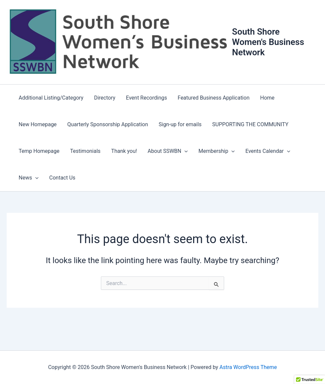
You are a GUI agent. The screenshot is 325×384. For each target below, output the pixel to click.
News (29, 178)
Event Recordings (146, 98)
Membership (216, 151)
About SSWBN (168, 151)
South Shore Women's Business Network (268, 42)
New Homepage (38, 124)
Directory (104, 98)
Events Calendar (267, 151)
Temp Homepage (39, 151)
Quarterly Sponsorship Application (107, 124)
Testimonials (85, 151)
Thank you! (124, 151)
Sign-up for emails (180, 124)
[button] (184, 151)
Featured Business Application (213, 98)
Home (267, 98)
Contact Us (62, 178)
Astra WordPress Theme (248, 367)
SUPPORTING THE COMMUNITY (250, 124)
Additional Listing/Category (51, 98)
